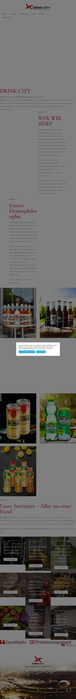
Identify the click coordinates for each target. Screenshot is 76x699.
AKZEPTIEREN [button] (40, 351)
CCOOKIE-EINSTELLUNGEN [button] (27, 351)
